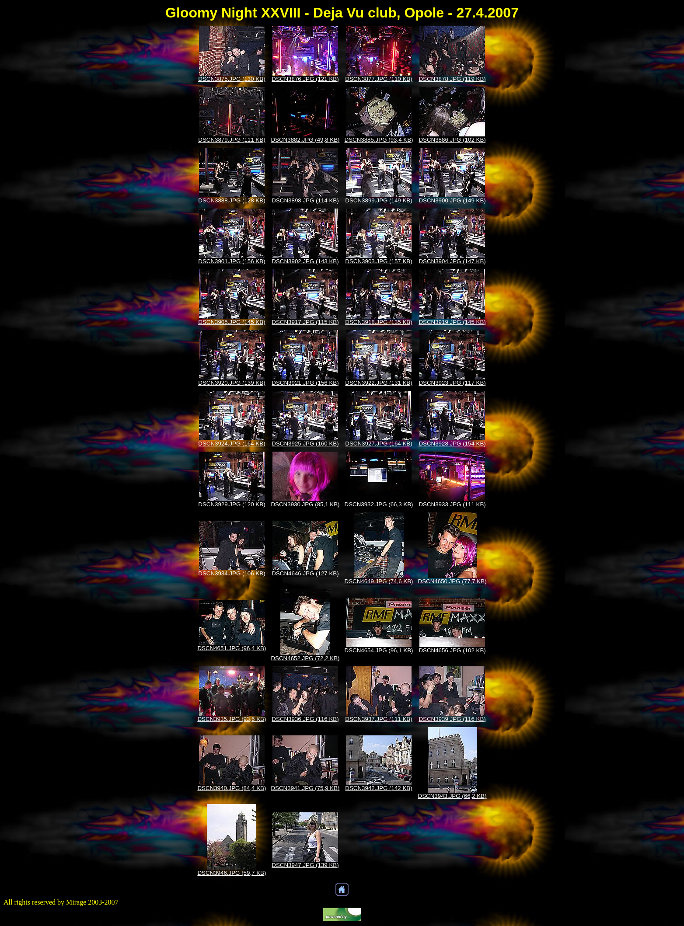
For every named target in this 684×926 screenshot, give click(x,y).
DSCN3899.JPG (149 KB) (378, 200)
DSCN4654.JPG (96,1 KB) (379, 650)
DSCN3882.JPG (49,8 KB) (305, 139)
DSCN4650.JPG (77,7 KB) (452, 581)
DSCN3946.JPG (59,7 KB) (231, 873)
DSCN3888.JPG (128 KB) (231, 200)
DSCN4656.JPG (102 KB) (452, 650)
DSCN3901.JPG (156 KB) (231, 261)
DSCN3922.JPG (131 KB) (378, 382)
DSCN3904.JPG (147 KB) (452, 261)
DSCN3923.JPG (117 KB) (452, 382)
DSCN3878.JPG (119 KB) (452, 79)
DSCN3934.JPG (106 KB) (231, 573)
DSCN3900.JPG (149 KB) (452, 200)
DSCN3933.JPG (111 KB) (452, 504)
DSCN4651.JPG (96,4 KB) (231, 648)
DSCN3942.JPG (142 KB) (378, 788)
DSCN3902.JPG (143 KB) (305, 261)
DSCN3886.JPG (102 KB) (452, 139)
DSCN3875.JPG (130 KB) (231, 79)
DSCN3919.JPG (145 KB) (452, 322)
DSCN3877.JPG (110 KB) (378, 79)
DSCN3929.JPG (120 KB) (231, 504)
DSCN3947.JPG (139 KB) (305, 865)
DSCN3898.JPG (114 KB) (305, 200)
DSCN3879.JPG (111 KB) (231, 139)
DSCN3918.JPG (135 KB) (378, 322)
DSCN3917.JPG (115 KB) (305, 322)
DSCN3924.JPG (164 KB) (231, 443)
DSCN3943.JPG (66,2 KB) (452, 796)
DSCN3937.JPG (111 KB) (378, 719)
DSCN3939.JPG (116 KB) (452, 719)
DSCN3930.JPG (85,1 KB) (305, 504)
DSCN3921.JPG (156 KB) (305, 382)
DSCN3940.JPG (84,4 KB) (231, 788)
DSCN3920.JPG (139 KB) (231, 382)
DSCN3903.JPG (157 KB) (378, 261)
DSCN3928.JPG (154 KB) (452, 443)
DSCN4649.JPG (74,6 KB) (379, 581)
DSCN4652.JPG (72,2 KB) (305, 658)
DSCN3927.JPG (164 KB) (378, 443)
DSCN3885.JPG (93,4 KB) (379, 139)
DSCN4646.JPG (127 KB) (305, 573)
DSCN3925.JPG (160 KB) (305, 443)
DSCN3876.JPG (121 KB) (305, 79)
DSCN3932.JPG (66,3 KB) (379, 504)
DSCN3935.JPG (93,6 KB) (231, 719)
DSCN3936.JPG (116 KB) (305, 719)
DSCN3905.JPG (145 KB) (231, 322)
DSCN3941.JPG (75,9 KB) (305, 788)
